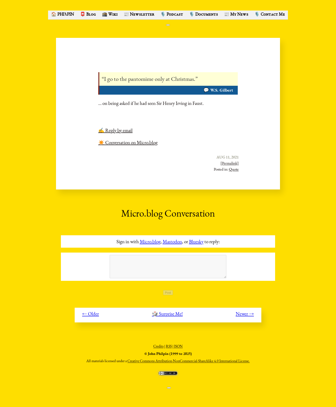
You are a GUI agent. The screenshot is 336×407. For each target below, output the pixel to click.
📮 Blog (88, 15)
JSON (178, 348)
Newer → (245, 316)
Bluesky (196, 241)
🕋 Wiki (110, 15)
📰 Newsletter (139, 15)
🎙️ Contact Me (269, 15)
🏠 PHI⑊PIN (62, 15)
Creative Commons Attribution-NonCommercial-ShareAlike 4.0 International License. (188, 363)
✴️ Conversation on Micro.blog (128, 142)
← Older (90, 316)
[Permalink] (229, 163)
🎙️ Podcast (171, 15)
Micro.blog (150, 241)
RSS (169, 348)
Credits (158, 348)
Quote (234, 169)
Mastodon (172, 241)
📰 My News (236, 15)
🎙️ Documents (203, 15)
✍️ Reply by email (115, 130)
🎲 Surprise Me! (167, 316)
